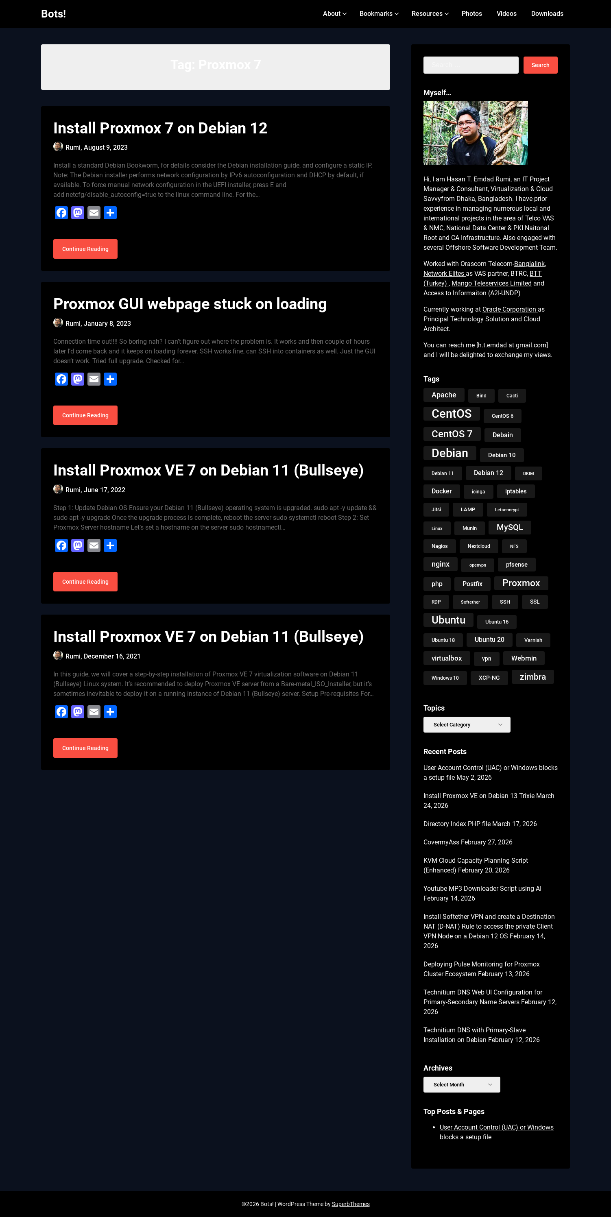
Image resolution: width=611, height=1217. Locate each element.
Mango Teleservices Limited (492, 283)
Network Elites (444, 273)
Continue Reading (85, 254)
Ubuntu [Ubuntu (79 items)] (448, 620)
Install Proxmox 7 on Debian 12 (160, 128)
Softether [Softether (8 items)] (470, 602)
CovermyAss (441, 842)
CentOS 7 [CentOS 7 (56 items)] (452, 434)
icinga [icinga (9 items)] (478, 492)
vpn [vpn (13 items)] (486, 658)
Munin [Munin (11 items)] (470, 528)
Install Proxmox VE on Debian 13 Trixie (479, 796)
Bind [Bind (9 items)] (481, 396)
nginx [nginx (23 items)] (441, 564)
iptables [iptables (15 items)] (516, 491)
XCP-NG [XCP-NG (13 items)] (489, 677)
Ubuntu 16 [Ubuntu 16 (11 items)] (496, 622)
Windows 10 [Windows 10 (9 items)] (445, 678)
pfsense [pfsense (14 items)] (517, 564)
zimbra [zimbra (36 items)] (533, 677)
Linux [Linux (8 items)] (437, 528)
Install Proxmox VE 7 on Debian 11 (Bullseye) (208, 480)
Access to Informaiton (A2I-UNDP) (472, 293)
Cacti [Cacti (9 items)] (512, 396)
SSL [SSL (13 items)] (535, 601)
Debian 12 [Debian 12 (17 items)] (488, 473)
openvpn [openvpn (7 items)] (477, 565)
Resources (427, 13)
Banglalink (529, 264)
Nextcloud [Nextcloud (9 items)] (479, 546)
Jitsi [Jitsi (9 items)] (436, 510)
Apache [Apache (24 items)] (444, 394)
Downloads (547, 13)
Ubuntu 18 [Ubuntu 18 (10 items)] (443, 640)
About (331, 13)
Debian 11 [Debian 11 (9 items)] (443, 473)
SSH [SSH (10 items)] (505, 602)
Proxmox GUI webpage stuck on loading (190, 309)
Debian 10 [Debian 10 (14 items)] (502, 455)
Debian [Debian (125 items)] (450, 453)
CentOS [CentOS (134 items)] (452, 414)
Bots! (53, 14)
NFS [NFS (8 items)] (514, 546)
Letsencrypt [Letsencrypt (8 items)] (507, 510)
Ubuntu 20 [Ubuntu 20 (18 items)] (489, 639)
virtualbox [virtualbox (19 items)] (447, 658)
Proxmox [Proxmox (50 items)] (521, 583)
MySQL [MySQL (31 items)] (510, 527)
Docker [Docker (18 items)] (442, 491)
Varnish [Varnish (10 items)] (533, 640)
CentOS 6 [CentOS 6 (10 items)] (502, 416)
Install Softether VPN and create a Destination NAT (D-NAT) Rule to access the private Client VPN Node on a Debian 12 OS (489, 926)
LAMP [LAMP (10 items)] (468, 509)
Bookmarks (376, 13)
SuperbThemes (351, 1204)
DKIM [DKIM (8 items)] (528, 473)
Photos (472, 13)
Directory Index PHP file (457, 824)
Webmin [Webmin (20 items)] (524, 658)
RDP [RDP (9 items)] (436, 602)
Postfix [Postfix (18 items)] (472, 584)
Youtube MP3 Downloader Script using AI (482, 888)
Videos (507, 13)
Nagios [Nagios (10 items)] (440, 546)
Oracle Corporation (510, 309)
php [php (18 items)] (437, 584)
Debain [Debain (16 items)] (503, 435)
